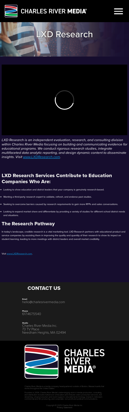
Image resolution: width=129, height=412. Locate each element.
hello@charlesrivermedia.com (43, 301)
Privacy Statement (64, 407)
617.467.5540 (31, 313)
